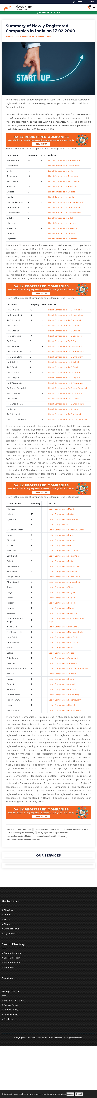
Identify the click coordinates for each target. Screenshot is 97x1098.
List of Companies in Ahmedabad (64, 582)
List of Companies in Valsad (61, 653)
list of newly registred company (20, 833)
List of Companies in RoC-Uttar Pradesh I (67, 419)
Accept (70, 1094)
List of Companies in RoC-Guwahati (65, 393)
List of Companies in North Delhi (63, 627)
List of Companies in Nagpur (61, 608)
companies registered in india (75, 829)
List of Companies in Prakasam (63, 613)
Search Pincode (12, 962)
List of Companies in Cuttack (62, 684)
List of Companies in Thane (61, 587)
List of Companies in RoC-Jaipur (63, 409)
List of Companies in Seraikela (62, 663)
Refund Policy (11, 1009)
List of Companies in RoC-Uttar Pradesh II (67, 388)
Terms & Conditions (14, 999)
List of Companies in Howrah (62, 705)
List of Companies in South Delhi (63, 556)
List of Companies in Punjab (61, 234)
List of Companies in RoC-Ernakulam (65, 357)
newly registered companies (47, 829)
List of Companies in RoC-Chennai (64, 331)
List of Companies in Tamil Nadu (63, 181)
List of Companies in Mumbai (62, 509)
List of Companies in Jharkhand (63, 228)
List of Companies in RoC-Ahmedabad (66, 352)
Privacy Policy (11, 1004)
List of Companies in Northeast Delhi (65, 632)
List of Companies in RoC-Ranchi (63, 398)
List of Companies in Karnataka (62, 186)
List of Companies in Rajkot (61, 561)
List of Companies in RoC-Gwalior (64, 367)
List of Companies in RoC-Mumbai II (65, 346)
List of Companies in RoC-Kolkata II (64, 414)
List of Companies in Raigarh (62, 603)
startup (10, 829)
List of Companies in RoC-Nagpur (64, 378)
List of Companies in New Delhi (63, 637)
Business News (11, 928)
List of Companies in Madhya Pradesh (66, 202)
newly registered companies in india (53, 833)
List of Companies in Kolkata (61, 514)
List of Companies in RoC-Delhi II (63, 362)
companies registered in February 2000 (24, 839)
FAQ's (7, 918)
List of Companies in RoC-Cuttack (64, 372)
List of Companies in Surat (60, 648)
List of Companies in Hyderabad (63, 519)
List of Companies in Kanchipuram (64, 700)
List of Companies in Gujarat (61, 192)
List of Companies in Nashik (61, 545)
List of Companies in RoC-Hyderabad (65, 315)
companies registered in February (51, 836)
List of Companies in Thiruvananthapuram (68, 669)
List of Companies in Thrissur (62, 674)
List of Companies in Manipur (62, 223)
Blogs (7, 923)
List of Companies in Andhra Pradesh (65, 207)
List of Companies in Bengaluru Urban (66, 530)
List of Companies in (58, 524)
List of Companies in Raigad (61, 598)
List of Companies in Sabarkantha (64, 658)
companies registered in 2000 (19, 836)
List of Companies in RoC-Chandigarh (66, 404)
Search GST (9, 966)
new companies (24, 829)
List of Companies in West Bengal (64, 166)
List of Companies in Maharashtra (64, 160)
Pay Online (9, 933)
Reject (79, 1094)
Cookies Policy (11, 1014)
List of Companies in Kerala (61, 197)
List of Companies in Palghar (62, 592)
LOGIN (91, 2)
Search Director (12, 957)
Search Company (12, 952)
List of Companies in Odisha (61, 218)
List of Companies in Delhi (60, 171)
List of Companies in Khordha (62, 689)
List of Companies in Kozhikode (63, 571)
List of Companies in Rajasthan (62, 239)
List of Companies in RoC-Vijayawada (65, 383)
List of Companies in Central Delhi (64, 566)
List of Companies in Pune (60, 535)
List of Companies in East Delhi (63, 551)
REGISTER (77, 2)
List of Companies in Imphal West (64, 642)
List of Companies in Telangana (63, 176)
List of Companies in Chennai (62, 540)
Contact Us (9, 914)
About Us (8, 909)
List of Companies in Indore (61, 679)
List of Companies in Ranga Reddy (64, 577)
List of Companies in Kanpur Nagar (64, 710)
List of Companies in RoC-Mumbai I (65, 310)
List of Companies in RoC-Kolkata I (64, 320)
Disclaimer (9, 1018)
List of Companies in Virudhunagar (64, 695)
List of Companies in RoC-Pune (63, 341)
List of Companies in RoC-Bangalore (65, 336)
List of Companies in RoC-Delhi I (63, 325)
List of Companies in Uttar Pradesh (64, 213)
